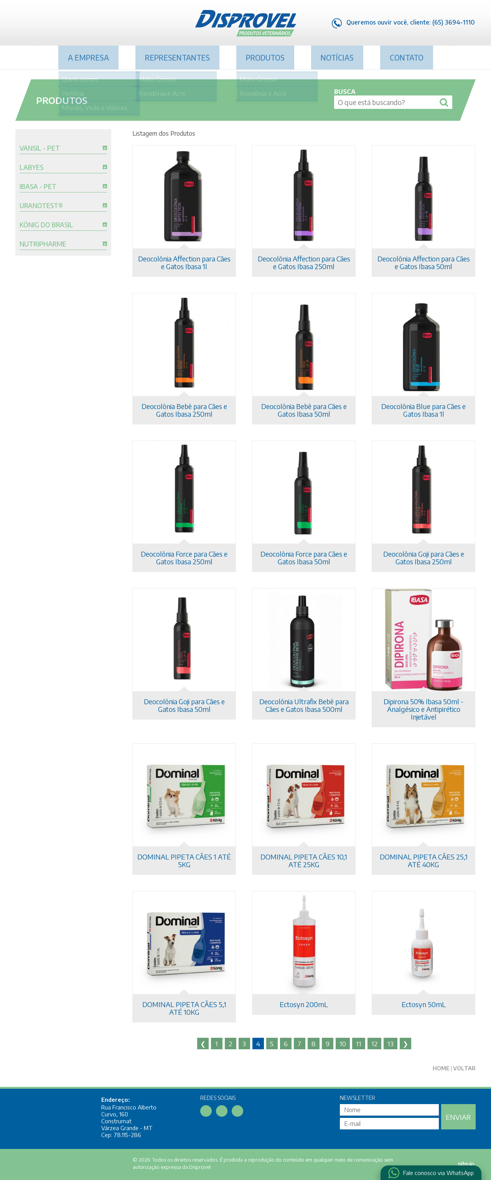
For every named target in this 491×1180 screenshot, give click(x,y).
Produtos (265, 57)
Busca (345, 91)
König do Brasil (46, 225)
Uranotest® (41, 206)
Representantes (177, 57)
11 (358, 1043)
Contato (406, 57)
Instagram (52, 24)
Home (441, 1068)
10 (342, 1043)
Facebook (21, 24)
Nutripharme (43, 244)
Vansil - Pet (40, 148)
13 (390, 1043)
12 (374, 1043)
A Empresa (88, 57)
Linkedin (37, 24)
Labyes (31, 167)
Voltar (464, 1068)
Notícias (337, 57)
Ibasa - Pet (38, 187)
